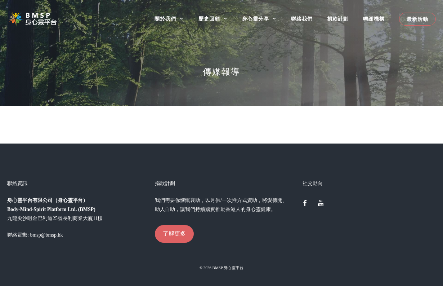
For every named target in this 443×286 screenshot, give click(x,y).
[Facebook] (305, 203)
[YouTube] (321, 203)
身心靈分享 (263, 19)
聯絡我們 (302, 19)
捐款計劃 (338, 19)
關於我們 (173, 19)
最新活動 (417, 19)
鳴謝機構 (374, 19)
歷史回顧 (216, 19)
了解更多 (174, 233)
